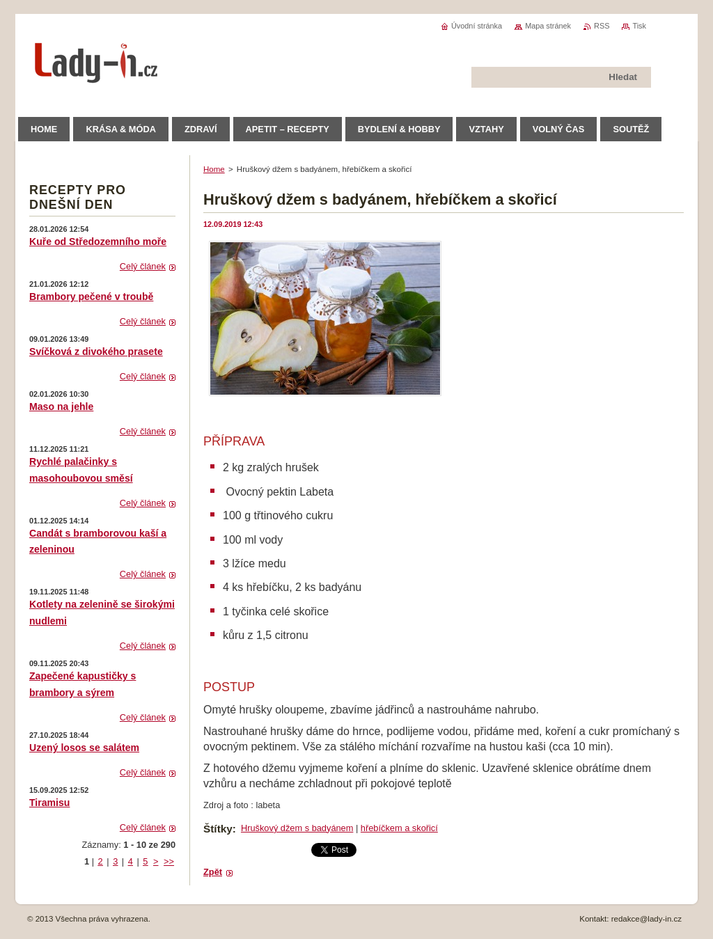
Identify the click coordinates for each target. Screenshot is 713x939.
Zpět (212, 872)
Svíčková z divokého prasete (96, 351)
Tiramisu (49, 802)
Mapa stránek (548, 26)
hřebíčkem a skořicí (399, 828)
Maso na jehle (61, 406)
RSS (601, 26)
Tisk (639, 26)
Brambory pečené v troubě (91, 296)
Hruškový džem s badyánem (297, 828)
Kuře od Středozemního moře (97, 241)
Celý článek (143, 266)
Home (214, 169)
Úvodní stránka (476, 26)
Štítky (218, 829)
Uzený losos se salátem (84, 747)
